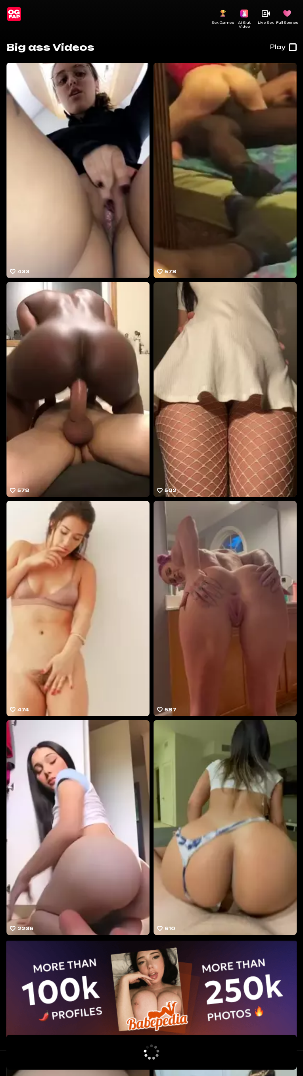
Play (283, 47)
